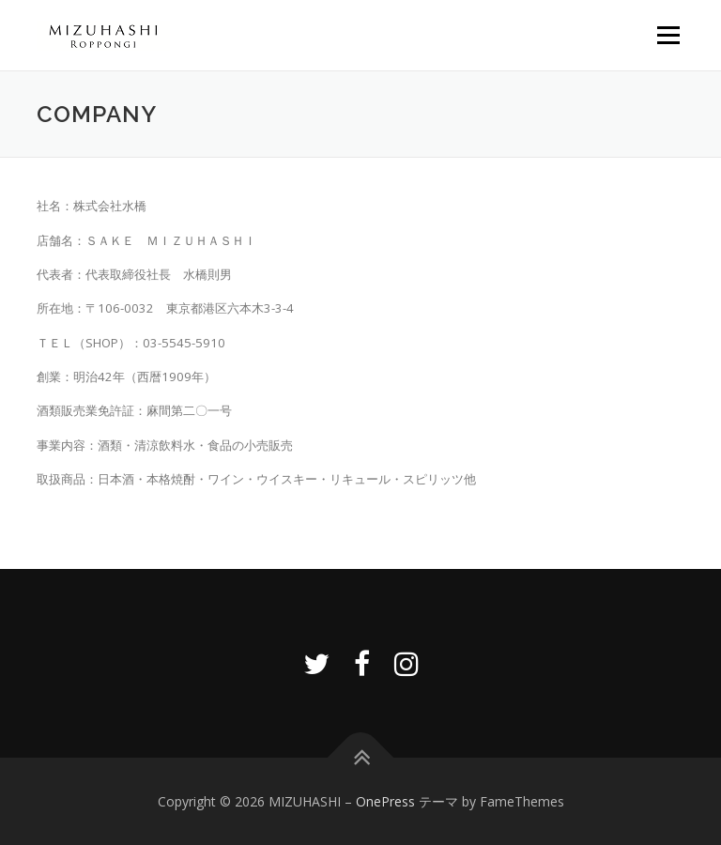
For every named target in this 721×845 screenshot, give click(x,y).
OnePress (385, 801)
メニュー (668, 34)
